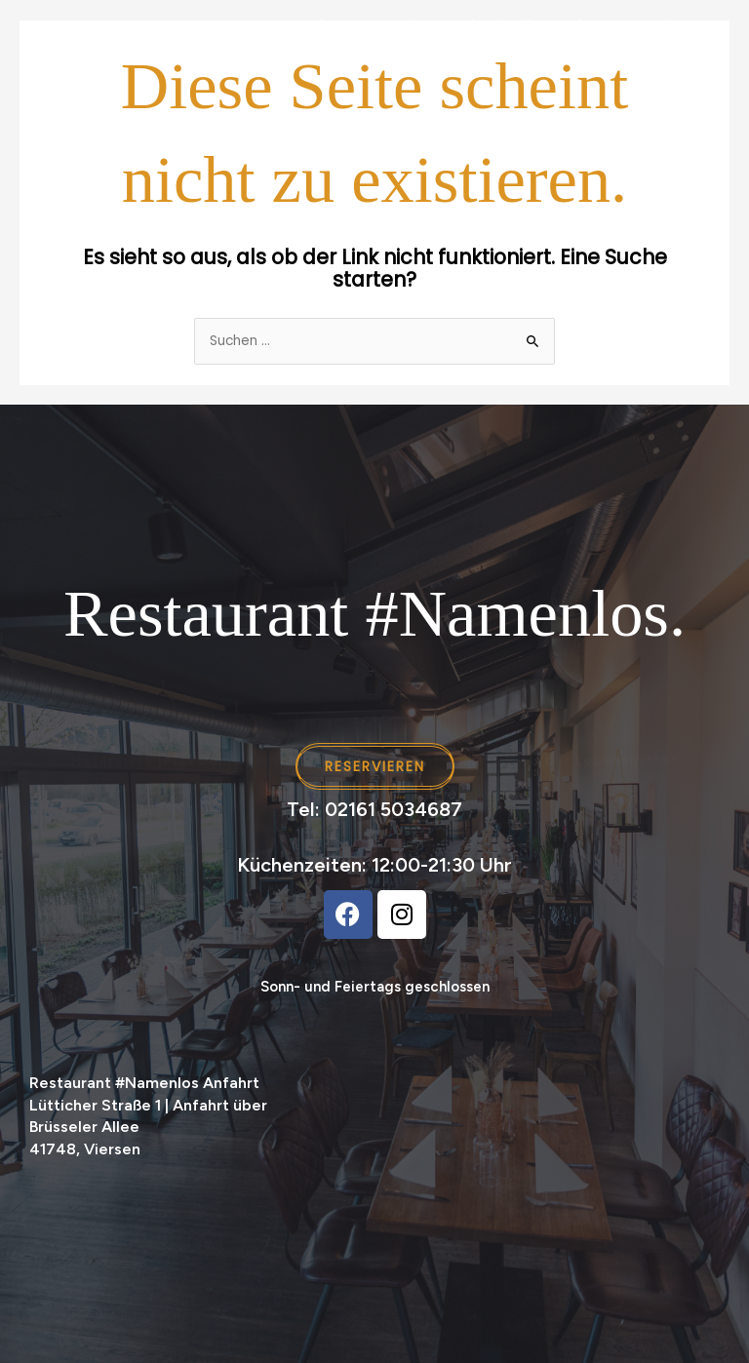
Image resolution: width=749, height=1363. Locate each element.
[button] (710, 1126)
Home (114, 26)
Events (182, 26)
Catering (400, 26)
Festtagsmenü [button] (278, 26)
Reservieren (662, 26)
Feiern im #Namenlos (526, 26)
